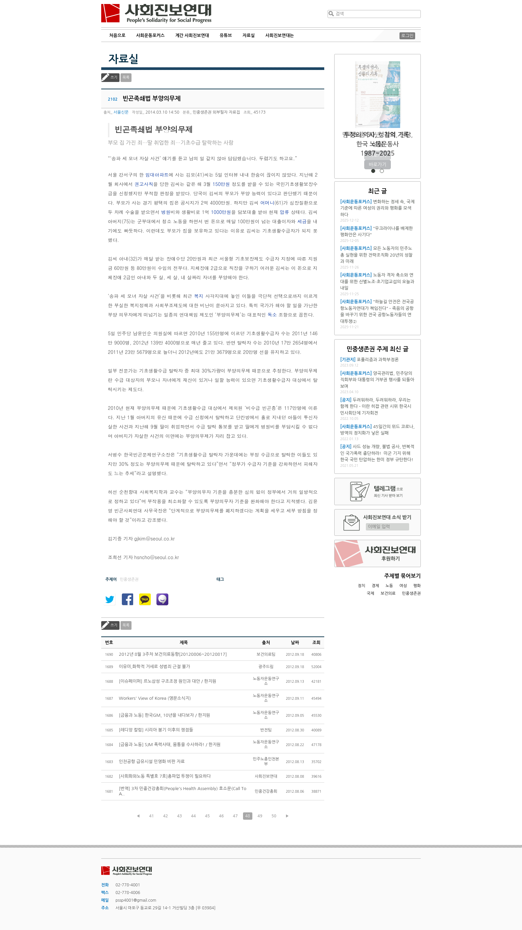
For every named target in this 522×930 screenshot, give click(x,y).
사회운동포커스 (150, 35)
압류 (284, 212)
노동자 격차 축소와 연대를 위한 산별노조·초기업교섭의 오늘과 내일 (377, 281)
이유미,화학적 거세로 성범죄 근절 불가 (154, 666)
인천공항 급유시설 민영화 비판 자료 (152, 761)
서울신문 (121, 112)
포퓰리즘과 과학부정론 (378, 360)
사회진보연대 (156, 13)
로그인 (407, 36)
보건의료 (388, 593)
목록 (126, 77)
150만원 (221, 184)
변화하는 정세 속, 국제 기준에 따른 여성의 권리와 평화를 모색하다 (377, 208)
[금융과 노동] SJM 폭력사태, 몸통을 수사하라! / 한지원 (170, 744)
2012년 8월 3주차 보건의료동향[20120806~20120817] (173, 654)
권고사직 (143, 184)
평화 (417, 586)
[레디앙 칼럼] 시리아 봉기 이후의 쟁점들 (156, 730)
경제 (375, 586)
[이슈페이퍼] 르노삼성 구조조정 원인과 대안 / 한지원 (167, 681)
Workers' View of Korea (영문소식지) (155, 698)
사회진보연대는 (279, 35)
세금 (302, 221)
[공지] (346, 400)
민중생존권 (411, 593)
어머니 (267, 202)
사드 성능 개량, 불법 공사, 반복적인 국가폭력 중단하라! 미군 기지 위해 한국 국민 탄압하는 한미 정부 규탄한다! (377, 453)
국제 (371, 593)
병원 (165, 212)
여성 (403, 586)
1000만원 (221, 212)
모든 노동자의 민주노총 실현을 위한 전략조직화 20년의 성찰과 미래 (376, 255)
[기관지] (348, 360)
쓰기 (114, 77)
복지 (198, 296)
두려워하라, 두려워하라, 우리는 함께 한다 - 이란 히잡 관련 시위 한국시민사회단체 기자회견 (375, 406)
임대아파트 (157, 174)
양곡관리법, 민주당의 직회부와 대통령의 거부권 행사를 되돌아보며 (377, 380)
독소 (272, 314)
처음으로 (117, 35)
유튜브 (226, 35)
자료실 (249, 35)
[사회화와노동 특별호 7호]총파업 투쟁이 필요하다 (165, 776)
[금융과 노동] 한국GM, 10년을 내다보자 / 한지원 (164, 715)
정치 (361, 586)
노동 (389, 586)
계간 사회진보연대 (192, 35)
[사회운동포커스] (356, 202)
